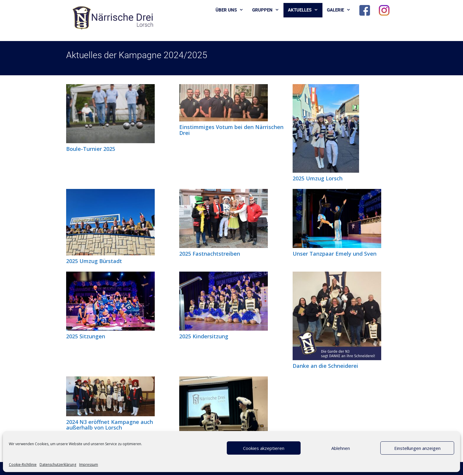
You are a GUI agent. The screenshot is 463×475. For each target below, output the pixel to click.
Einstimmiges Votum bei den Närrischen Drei (231, 129)
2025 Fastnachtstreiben (209, 253)
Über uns (232, 10)
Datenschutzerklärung (58, 464)
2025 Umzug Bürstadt (94, 261)
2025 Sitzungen (85, 336)
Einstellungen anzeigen (417, 448)
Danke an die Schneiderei (325, 365)
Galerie (341, 10)
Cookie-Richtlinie (23, 464)
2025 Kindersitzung (203, 336)
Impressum (88, 464)
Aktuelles (305, 10)
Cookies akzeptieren (263, 448)
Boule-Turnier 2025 (90, 148)
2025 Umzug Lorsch (318, 178)
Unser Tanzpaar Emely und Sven (334, 253)
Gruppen (267, 10)
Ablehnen (340, 448)
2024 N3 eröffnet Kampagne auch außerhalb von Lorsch (109, 424)
